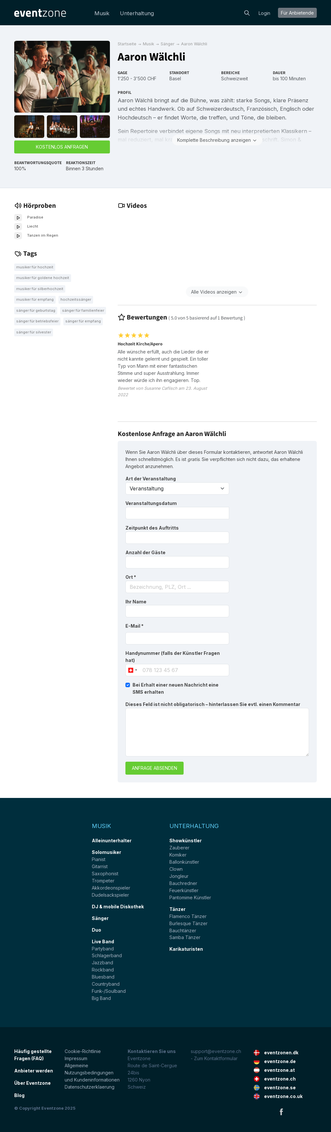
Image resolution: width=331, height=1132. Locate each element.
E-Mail (134, 626)
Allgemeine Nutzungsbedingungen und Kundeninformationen (92, 1072)
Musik (102, 13)
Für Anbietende (297, 13)
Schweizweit (234, 78)
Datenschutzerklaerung (89, 1087)
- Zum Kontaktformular (214, 1058)
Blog (19, 1095)
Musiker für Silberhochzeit (39, 288)
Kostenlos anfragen (62, 147)
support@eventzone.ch (216, 1051)
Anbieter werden (33, 1070)
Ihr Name (135, 601)
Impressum (76, 1058)
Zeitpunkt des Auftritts (152, 528)
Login (264, 13)
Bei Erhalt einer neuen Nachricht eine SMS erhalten (176, 688)
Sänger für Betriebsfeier (37, 321)
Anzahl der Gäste (145, 552)
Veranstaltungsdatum (151, 503)
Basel (175, 78)
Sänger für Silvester (33, 332)
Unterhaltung (137, 13)
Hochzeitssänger (75, 299)
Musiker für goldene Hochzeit (42, 277)
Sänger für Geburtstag (35, 310)
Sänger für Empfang (83, 321)
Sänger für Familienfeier (83, 310)
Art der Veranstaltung (150, 478)
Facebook (281, 1111)
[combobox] (177, 587)
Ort (130, 577)
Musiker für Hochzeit (34, 267)
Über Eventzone (32, 1083)
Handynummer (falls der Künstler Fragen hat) (172, 656)
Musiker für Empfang (35, 299)
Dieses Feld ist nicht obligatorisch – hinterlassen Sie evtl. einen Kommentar (212, 704)
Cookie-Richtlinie (83, 1051)
